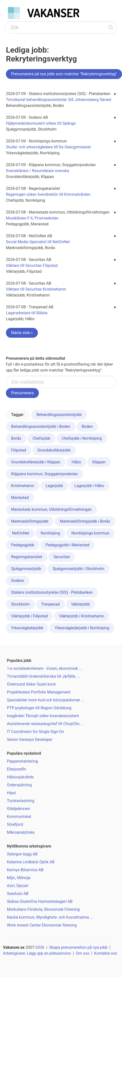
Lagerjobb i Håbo (89, 485)
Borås (16, 438)
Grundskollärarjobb (54, 450)
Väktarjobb (80, 604)
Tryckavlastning (20, 800)
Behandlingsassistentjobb (59, 414)
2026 (39, 947)
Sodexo (17, 580)
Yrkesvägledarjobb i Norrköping (82, 628)
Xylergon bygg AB (22, 854)
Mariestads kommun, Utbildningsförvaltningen (51, 509)
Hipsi (11, 792)
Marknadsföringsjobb (29, 521)
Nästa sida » (22, 332)
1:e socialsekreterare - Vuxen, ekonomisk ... (44, 668)
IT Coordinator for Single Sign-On (35, 731)
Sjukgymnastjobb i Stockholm (79, 568)
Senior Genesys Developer (29, 739)
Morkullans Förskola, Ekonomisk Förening (43, 909)
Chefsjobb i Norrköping (82, 438)
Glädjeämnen (18, 808)
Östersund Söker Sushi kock (31, 684)
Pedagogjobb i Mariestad (67, 545)
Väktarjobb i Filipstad (29, 616)
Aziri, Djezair (18, 885)
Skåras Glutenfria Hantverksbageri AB (40, 901)
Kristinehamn (22, 485)
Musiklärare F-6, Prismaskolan (32, 218)
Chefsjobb (41, 438)
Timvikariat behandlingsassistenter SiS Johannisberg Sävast (58, 99)
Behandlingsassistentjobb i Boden (40, 426)
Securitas (62, 556)
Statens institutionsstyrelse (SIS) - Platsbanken (52, 592)
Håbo (76, 462)
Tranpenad (50, 604)
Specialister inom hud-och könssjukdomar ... (45, 700)
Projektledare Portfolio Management (38, 692)
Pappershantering (22, 761)
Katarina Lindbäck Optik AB (31, 862)
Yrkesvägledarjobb (27, 628)
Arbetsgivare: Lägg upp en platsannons (37, 953)
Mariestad (20, 497)
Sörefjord (15, 824)
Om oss (82, 953)
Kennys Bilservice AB (25, 870)
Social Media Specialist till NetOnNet (38, 241)
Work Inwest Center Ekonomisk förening (42, 925)
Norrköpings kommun (90, 533)
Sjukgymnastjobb (26, 568)
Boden (87, 426)
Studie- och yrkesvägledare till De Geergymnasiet (48, 147)
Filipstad (18, 450)
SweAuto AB (18, 893)
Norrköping (50, 533)
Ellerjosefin (16, 769)
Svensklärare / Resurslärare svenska (37, 170)
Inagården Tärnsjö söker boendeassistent (43, 715)
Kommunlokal (19, 816)
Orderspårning (19, 785)
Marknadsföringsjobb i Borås (85, 521)
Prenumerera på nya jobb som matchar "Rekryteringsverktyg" (64, 74)
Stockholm (20, 604)
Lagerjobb (54, 485)
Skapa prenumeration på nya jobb (78, 947)
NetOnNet (20, 533)
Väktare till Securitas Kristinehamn (36, 289)
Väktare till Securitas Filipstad (32, 265)
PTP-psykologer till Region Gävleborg (39, 708)
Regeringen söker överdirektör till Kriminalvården (48, 194)
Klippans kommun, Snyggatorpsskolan (44, 474)
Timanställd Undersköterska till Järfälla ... (43, 676)
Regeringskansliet (26, 556)
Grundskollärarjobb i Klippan (35, 462)
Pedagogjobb (22, 545)
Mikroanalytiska (20, 832)
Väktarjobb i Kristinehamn (81, 616)
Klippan (98, 462)
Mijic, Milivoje (18, 877)
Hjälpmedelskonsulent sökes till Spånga (41, 123)
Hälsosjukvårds (20, 777)
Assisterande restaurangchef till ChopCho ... (45, 723)
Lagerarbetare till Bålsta (26, 313)
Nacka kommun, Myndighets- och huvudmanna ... (50, 917)
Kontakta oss (105, 953)
